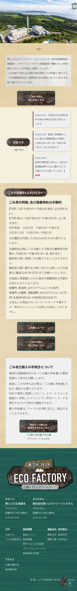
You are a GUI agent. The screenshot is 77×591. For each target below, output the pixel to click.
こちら (46, 438)
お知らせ (9, 534)
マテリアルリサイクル (34, 548)
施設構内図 (11, 569)
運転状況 (43, 6)
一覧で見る (18, 149)
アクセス (66, 6)
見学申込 (62, 539)
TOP (7, 529)
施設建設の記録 (31, 553)
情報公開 (51, 539)
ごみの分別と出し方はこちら (36, 98)
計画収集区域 (12, 564)
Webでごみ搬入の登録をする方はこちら (38, 426)
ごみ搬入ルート (36, 327)
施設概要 (32, 6)
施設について (29, 534)
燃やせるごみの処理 (33, 543)
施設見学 (62, 534)
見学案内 (55, 6)
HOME (22, 6)
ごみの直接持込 (13, 539)
